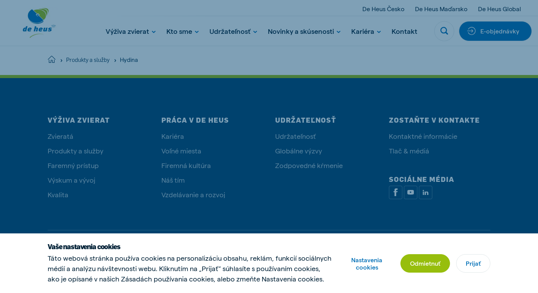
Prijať (473, 263)
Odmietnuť (425, 263)
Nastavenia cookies (366, 263)
